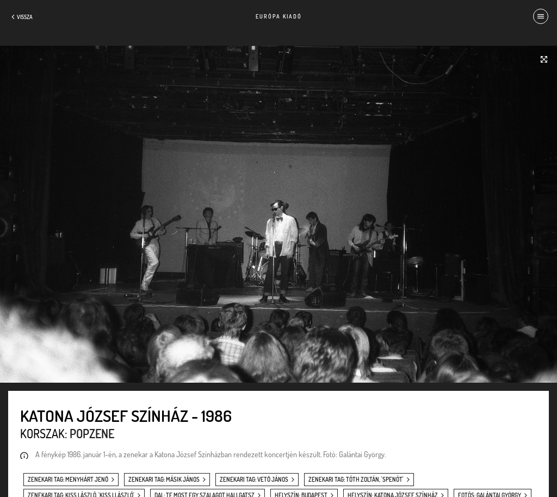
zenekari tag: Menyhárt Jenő (68, 479)
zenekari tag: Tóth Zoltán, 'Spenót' (356, 479)
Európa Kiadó (279, 16)
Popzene (92, 433)
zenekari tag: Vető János (254, 479)
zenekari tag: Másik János (164, 479)
